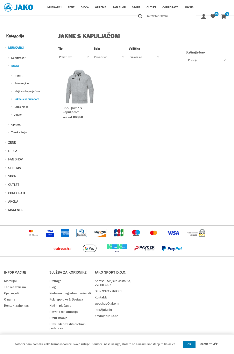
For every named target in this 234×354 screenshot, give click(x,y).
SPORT (13, 176)
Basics (15, 65)
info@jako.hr (103, 310)
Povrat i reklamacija (63, 312)
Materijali (10, 281)
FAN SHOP (15, 159)
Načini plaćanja (60, 305)
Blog (52, 287)
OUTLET (13, 184)
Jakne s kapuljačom (26, 99)
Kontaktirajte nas (16, 305)
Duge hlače (21, 107)
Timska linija (19, 132)
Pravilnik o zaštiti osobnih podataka (67, 326)
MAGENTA (15, 210)
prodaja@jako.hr (106, 316)
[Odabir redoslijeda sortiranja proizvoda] (206, 60)
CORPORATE (17, 193)
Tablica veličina (15, 287)
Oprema (16, 124)
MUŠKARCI (16, 47)
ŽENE (12, 142)
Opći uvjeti (11, 293)
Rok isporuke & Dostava (66, 299)
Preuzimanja (58, 318)
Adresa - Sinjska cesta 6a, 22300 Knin (113, 283)
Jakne (18, 114)
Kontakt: (101, 297)
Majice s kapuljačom (27, 91)
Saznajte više (209, 344)
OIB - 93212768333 (108, 291)
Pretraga (55, 281)
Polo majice (21, 83)
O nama (9, 299)
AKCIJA (13, 201)
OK (189, 344)
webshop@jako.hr (107, 303)
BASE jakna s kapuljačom (72, 110)
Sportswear (18, 58)
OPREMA (14, 168)
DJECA (12, 151)
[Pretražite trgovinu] (167, 16)
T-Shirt (18, 75)
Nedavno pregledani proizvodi (70, 293)
